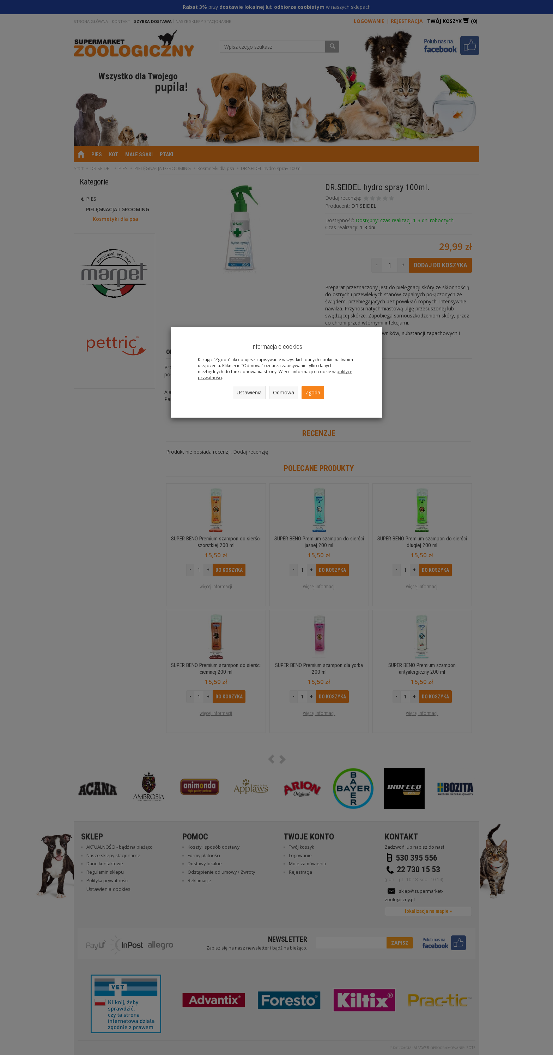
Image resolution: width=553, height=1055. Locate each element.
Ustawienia (249, 392)
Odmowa (283, 392)
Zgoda (312, 392)
